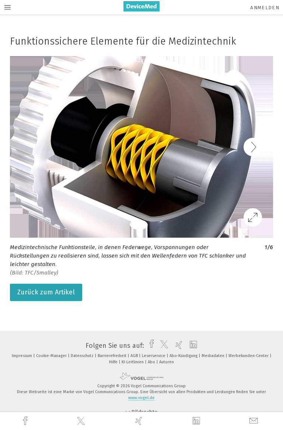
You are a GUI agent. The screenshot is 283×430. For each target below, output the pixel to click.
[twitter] (82, 421)
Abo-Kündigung (184, 355)
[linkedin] (197, 421)
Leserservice (154, 355)
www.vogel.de (141, 397)
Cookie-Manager (52, 355)
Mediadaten (214, 355)
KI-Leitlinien (133, 362)
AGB (134, 355)
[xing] (139, 421)
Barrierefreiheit (112, 355)
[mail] (254, 421)
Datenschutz (83, 355)
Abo (152, 362)
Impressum (22, 355)
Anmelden (264, 7)
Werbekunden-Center (249, 355)
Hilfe (114, 362)
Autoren (166, 362)
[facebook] (26, 421)
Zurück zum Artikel (46, 292)
